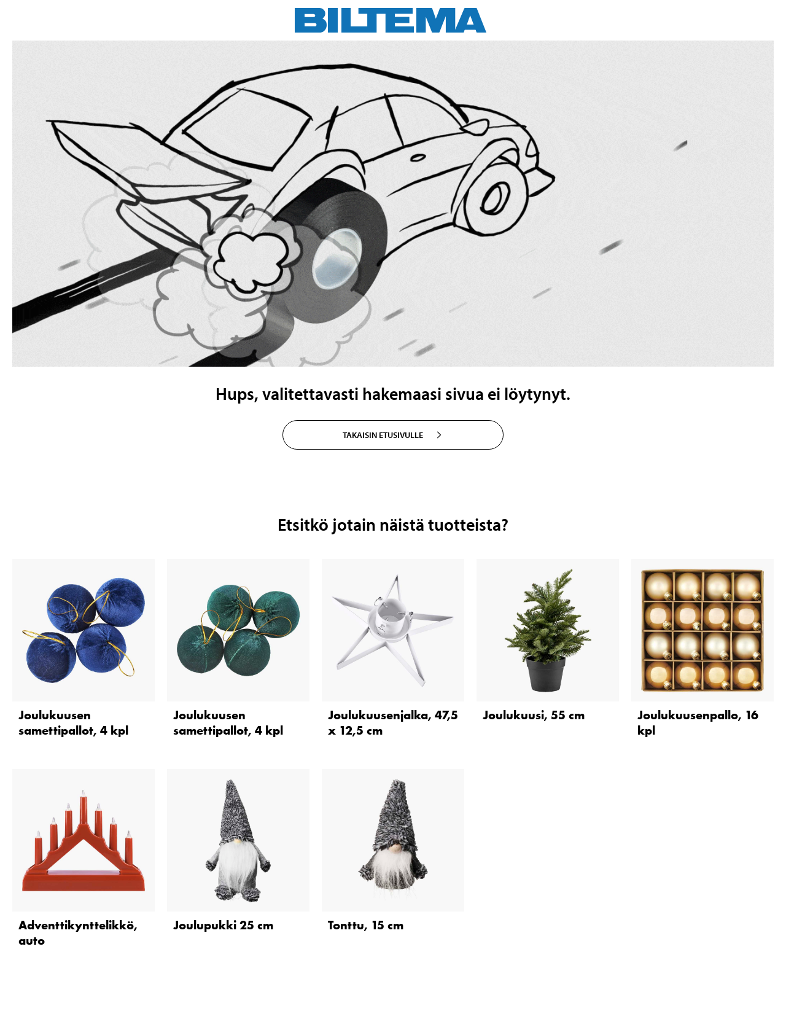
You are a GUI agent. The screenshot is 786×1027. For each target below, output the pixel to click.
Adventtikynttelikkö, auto (78, 932)
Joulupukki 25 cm (223, 925)
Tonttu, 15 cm (365, 925)
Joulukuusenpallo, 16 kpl (697, 722)
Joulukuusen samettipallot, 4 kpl (73, 722)
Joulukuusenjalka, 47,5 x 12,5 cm (393, 722)
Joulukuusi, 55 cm (534, 715)
